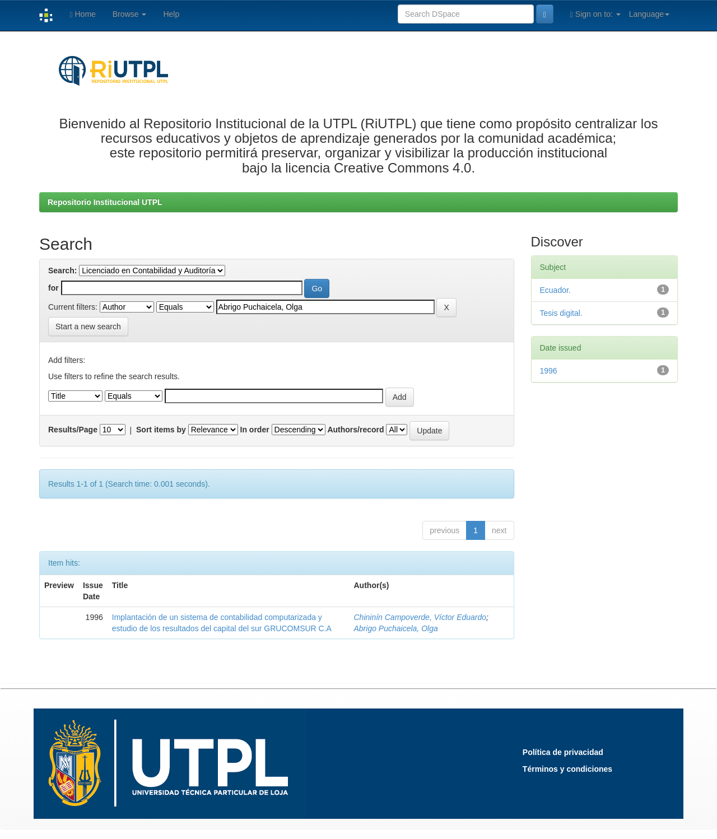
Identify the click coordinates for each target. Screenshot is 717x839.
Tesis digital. (561, 313)
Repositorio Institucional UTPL (105, 202)
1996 (548, 370)
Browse (130, 14)
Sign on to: (595, 14)
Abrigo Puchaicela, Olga (396, 628)
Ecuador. (555, 290)
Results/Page (72, 429)
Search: (62, 270)
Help (171, 14)
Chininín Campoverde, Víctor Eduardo (420, 617)
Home (82, 14)
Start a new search (88, 326)
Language (649, 14)
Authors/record (355, 429)
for (53, 287)
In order (254, 429)
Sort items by (161, 429)
